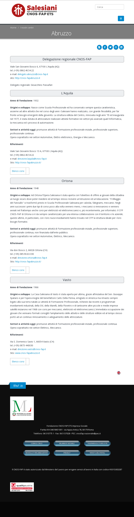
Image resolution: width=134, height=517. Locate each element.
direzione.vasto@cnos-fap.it (32, 349)
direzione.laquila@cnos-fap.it (32, 158)
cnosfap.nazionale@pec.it (88, 433)
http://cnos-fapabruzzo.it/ (28, 162)
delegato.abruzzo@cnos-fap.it (33, 74)
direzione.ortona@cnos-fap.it (32, 257)
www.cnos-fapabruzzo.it (27, 352)
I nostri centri (27, 27)
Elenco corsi (18, 170)
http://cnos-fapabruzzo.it (27, 77)
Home (13, 27)
